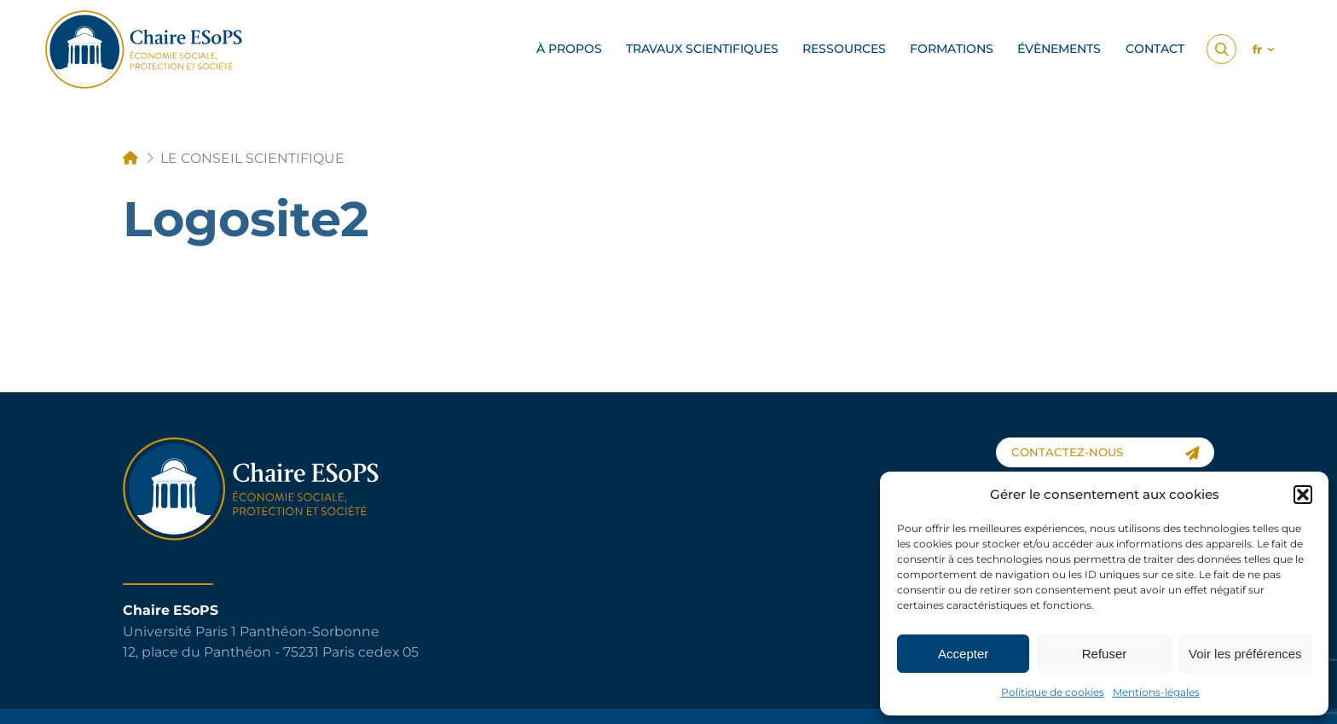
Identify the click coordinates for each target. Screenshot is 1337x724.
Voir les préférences (1245, 653)
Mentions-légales (1156, 692)
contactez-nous (1105, 452)
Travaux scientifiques (702, 48)
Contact (1155, 48)
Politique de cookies (1052, 692)
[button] (1302, 494)
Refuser (1104, 653)
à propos (569, 48)
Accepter (963, 653)
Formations (951, 48)
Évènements (1059, 48)
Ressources (844, 48)
